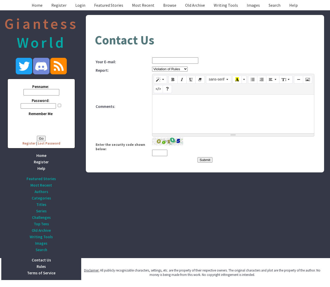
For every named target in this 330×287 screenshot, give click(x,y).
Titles (41, 204)
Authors (41, 191)
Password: (41, 100)
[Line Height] (286, 79)
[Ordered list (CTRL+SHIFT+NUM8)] (261, 80)
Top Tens (41, 223)
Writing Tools (226, 5)
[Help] (167, 89)
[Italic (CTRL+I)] (182, 80)
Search (274, 5)
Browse (169, 5)
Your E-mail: (106, 61)
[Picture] (307, 80)
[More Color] (244, 80)
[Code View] (158, 89)
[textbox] (233, 114)
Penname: (40, 86)
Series (41, 211)
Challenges (41, 217)
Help (293, 5)
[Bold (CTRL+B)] (173, 80)
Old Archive (195, 5)
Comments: (105, 106)
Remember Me (41, 113)
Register (59, 5)
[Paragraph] (272, 79)
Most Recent (143, 5)
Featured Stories (108, 5)
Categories (41, 198)
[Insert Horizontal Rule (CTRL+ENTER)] (298, 80)
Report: (102, 70)
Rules (41, 266)
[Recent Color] (237, 80)
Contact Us (41, 260)
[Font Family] (219, 79)
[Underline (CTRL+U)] (191, 80)
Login (80, 5)
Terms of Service (41, 272)
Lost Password (49, 143)
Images (253, 5)
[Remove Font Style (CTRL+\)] (200, 80)
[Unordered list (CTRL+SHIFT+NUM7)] (252, 80)
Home (37, 5)
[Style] (160, 79)
